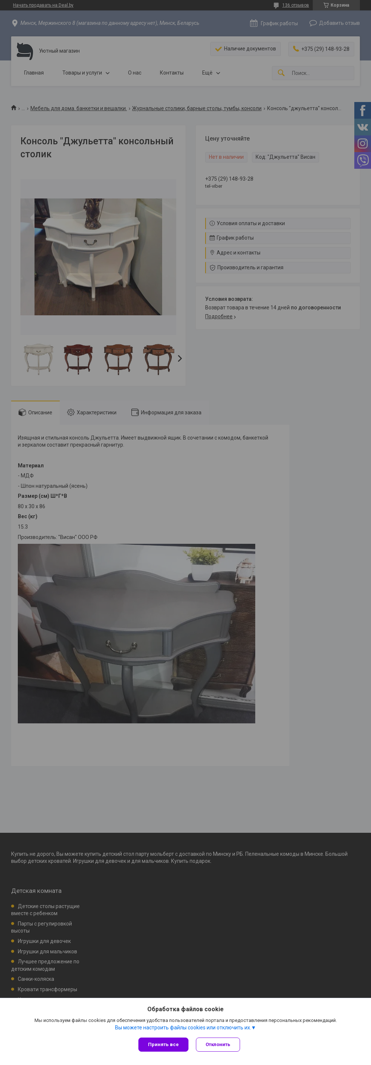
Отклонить (218, 1044)
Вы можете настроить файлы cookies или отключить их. (183, 1028)
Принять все (163, 1044)
